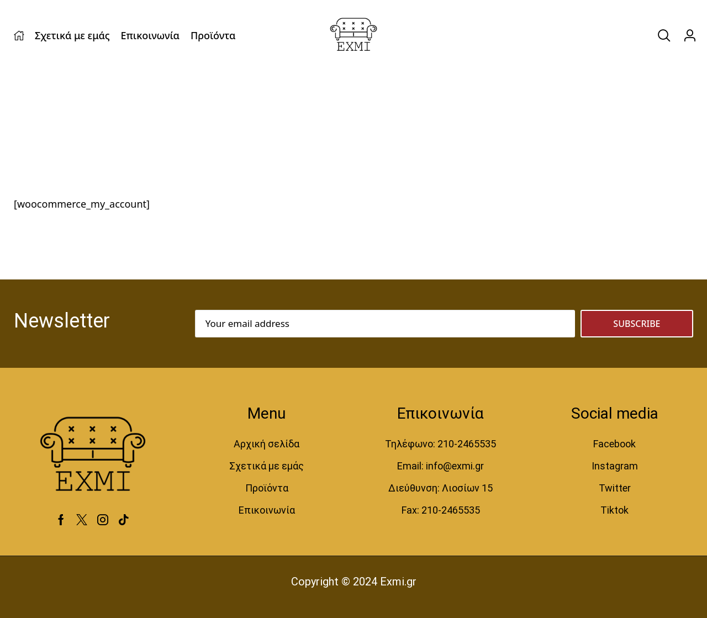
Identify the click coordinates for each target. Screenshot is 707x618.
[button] (664, 35)
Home (31, 124)
